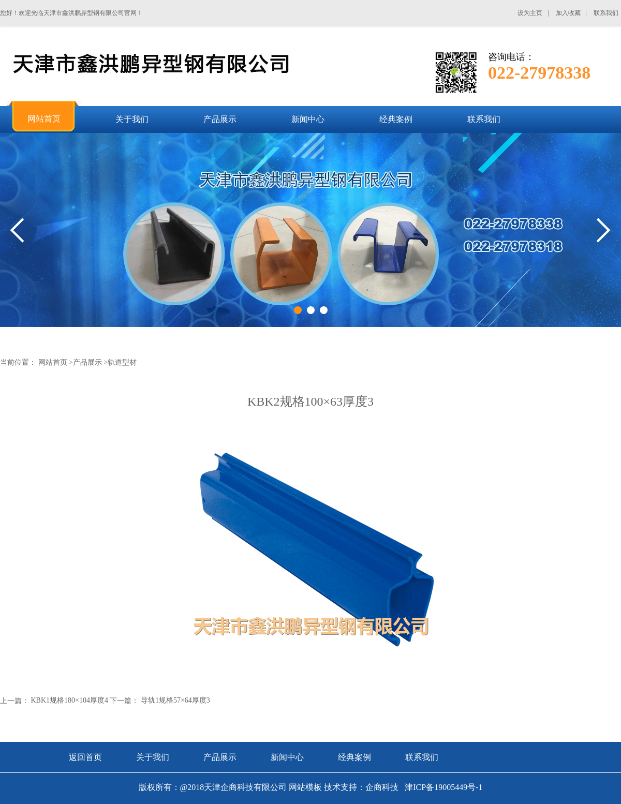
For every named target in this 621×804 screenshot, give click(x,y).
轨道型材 (122, 362)
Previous (17, 230)
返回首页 (85, 757)
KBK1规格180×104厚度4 (69, 700)
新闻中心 (287, 757)
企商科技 (381, 787)
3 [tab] (324, 310)
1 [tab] (298, 310)
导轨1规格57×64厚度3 (175, 700)
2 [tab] (311, 310)
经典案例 (354, 757)
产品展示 (87, 362)
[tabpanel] (310, 230)
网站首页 (52, 362)
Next (604, 230)
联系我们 (421, 757)
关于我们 (152, 757)
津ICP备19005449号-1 (442, 787)
